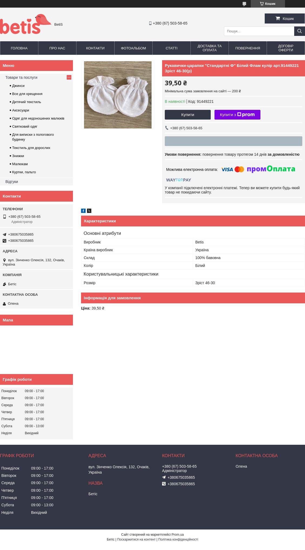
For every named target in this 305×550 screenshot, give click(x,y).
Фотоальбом (133, 48)
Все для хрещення (27, 94)
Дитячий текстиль (26, 102)
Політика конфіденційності (178, 539)
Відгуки (11, 181)
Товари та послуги (21, 77)
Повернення (247, 48)
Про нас (57, 48)
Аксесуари (20, 110)
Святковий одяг (25, 126)
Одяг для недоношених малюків (38, 118)
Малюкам (20, 164)
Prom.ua (178, 535)
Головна (19, 48)
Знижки (18, 156)
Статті (171, 48)
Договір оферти (285, 48)
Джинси (18, 86)
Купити (187, 114)
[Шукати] (299, 31)
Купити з (237, 114)
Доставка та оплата (210, 48)
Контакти (95, 48)
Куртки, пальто (24, 172)
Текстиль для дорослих (31, 148)
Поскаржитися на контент (136, 539)
